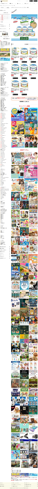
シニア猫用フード (3, 91)
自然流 (1, 201)
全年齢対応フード (3, 88)
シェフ (1, 134)
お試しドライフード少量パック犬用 (16, 470)
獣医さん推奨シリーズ (3, 174)
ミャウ (1, 163)
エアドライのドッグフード (4, 71)
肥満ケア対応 (2, 104)
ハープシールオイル (3, 195)
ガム (1, 219)
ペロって (2, 179)
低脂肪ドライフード (3, 85)
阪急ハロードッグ (3, 149)
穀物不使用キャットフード (4, 92)
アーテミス (2, 121)
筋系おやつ (2, 217)
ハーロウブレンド (3, 148)
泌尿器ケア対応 (3, 78)
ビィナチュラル (3, 150)
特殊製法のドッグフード (4, 69)
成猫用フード (2, 90)
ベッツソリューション (3, 159)
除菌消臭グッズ (3, 243)
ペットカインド (3, 160)
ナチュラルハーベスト (4, 146)
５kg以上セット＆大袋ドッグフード (16, 472)
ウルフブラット (3, 124)
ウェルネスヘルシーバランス (4, 123)
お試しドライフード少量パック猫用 (16, 471)
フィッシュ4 (2, 151)
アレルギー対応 (3, 74)
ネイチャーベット (3, 191)
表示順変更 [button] (26, 44)
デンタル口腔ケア (3, 242)
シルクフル (2, 137)
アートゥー (2, 120)
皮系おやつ (2, 218)
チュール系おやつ (3, 213)
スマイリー (2, 138)
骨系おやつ (2, 216)
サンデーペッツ (3, 132)
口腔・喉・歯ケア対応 (3, 107)
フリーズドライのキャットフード (5, 94)
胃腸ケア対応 (2, 106)
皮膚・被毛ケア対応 (3, 75)
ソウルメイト (2, 139)
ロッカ (2, 164)
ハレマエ (2, 176)
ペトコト (2, 161)
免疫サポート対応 (3, 84)
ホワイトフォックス (3, 162)
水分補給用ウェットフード (4, 110)
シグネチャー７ (3, 135)
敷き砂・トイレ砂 (3, 244)
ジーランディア (3, 133)
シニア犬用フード (3, 67)
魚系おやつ (2, 215)
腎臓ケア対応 (2, 76)
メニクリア (2, 196)
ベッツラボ (2, 158)
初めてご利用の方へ (6, 38)
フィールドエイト (3, 178)
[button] (34, 4)
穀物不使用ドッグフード (4, 68)
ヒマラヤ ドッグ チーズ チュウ (4, 177)
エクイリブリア (3, 125)
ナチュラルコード (3, 145)
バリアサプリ (2, 197)
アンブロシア (2, 119)
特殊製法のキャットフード (4, 93)
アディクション (3, 113)
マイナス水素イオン (3, 194)
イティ (1, 122)
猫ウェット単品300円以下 (4, 41)
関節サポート (2, 77)
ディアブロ (2, 175)
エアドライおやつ (3, 212)
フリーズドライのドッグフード (5, 70)
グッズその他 (2, 238)
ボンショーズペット (3, 180)
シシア (1, 136)
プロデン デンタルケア (3, 193)
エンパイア (2, 126)
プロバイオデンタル (3, 192)
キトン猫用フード (3, 89)
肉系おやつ (2, 214)
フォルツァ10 (2, 152)
